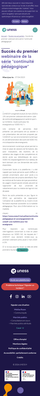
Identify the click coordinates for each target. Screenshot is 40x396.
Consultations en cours (20, 321)
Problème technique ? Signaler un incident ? (20, 286)
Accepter (16, 21)
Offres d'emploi (20, 339)
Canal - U (20, 328)
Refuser (24, 21)
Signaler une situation (20, 305)
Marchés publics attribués (20, 323)
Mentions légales (20, 344)
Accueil (4, 36)
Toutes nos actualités (16, 36)
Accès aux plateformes (20, 280)
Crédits (20, 357)
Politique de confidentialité (20, 348)
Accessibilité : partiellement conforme (20, 353)
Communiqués (21, 313)
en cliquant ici (22, 250)
